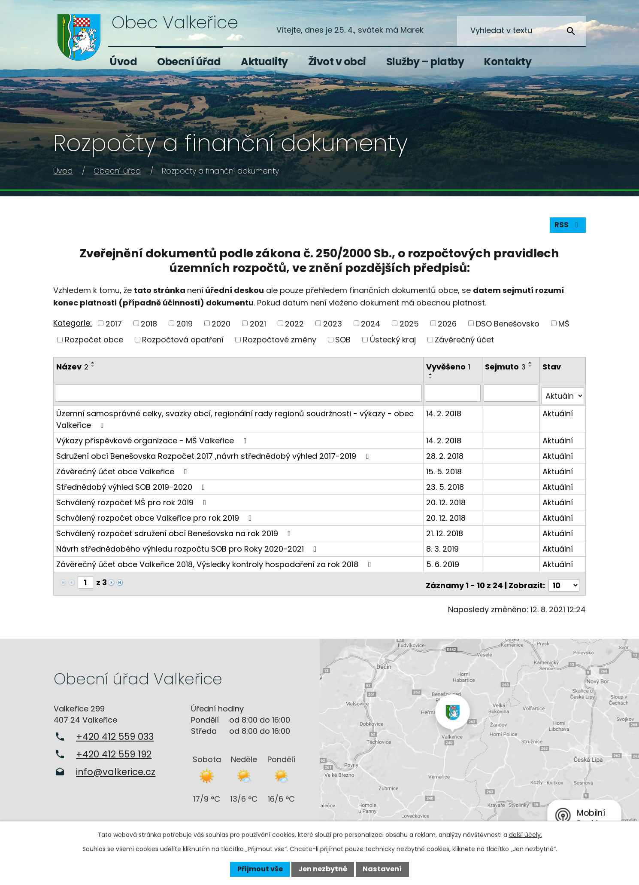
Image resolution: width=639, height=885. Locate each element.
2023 (332, 326)
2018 (149, 326)
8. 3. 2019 (443, 548)
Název (72, 370)
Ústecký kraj (393, 343)
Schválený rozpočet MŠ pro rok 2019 (132, 502)
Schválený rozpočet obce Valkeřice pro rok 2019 (155, 518)
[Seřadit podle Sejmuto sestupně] (531, 369)
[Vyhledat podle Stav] (563, 396)
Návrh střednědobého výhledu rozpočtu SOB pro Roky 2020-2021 (188, 548)
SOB (343, 343)
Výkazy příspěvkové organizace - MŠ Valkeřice (153, 440)
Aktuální (558, 413)
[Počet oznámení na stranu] (563, 582)
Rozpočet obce (94, 343)
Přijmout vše (260, 869)
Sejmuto (506, 370)
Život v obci (337, 62)
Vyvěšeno (449, 370)
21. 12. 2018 (445, 533)
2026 (447, 326)
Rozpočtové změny (279, 343)
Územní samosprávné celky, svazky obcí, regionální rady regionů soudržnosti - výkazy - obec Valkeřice (235, 419)
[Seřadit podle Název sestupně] (93, 369)
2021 (258, 326)
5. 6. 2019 (443, 564)
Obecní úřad (189, 62)
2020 (221, 326)
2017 (114, 326)
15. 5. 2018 (445, 471)
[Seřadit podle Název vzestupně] (93, 366)
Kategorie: (72, 325)
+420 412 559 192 (113, 751)
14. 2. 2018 (444, 413)
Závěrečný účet (464, 343)
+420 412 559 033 (115, 733)
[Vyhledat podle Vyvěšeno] (454, 396)
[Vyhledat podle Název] (239, 396)
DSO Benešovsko (507, 326)
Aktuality (264, 62)
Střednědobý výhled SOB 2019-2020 (132, 487)
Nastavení (382, 869)
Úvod (123, 62)
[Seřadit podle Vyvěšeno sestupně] (431, 381)
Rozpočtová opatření (183, 343)
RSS (567, 228)
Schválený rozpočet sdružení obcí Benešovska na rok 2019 (175, 533)
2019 (184, 326)
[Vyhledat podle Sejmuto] (511, 396)
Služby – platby (425, 62)
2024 (370, 326)
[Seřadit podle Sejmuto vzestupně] (531, 366)
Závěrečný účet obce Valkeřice (123, 471)
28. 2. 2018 (445, 456)
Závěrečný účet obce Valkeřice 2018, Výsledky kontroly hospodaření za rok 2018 (215, 564)
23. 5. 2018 (446, 487)
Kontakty (507, 62)
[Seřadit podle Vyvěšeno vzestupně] (431, 377)
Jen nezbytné (322, 869)
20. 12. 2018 (446, 502)
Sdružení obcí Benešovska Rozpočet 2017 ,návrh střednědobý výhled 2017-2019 (214, 456)
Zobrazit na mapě (479, 737)
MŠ (563, 326)
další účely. (525, 834)
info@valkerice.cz (115, 769)
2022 (294, 326)
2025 (409, 326)
